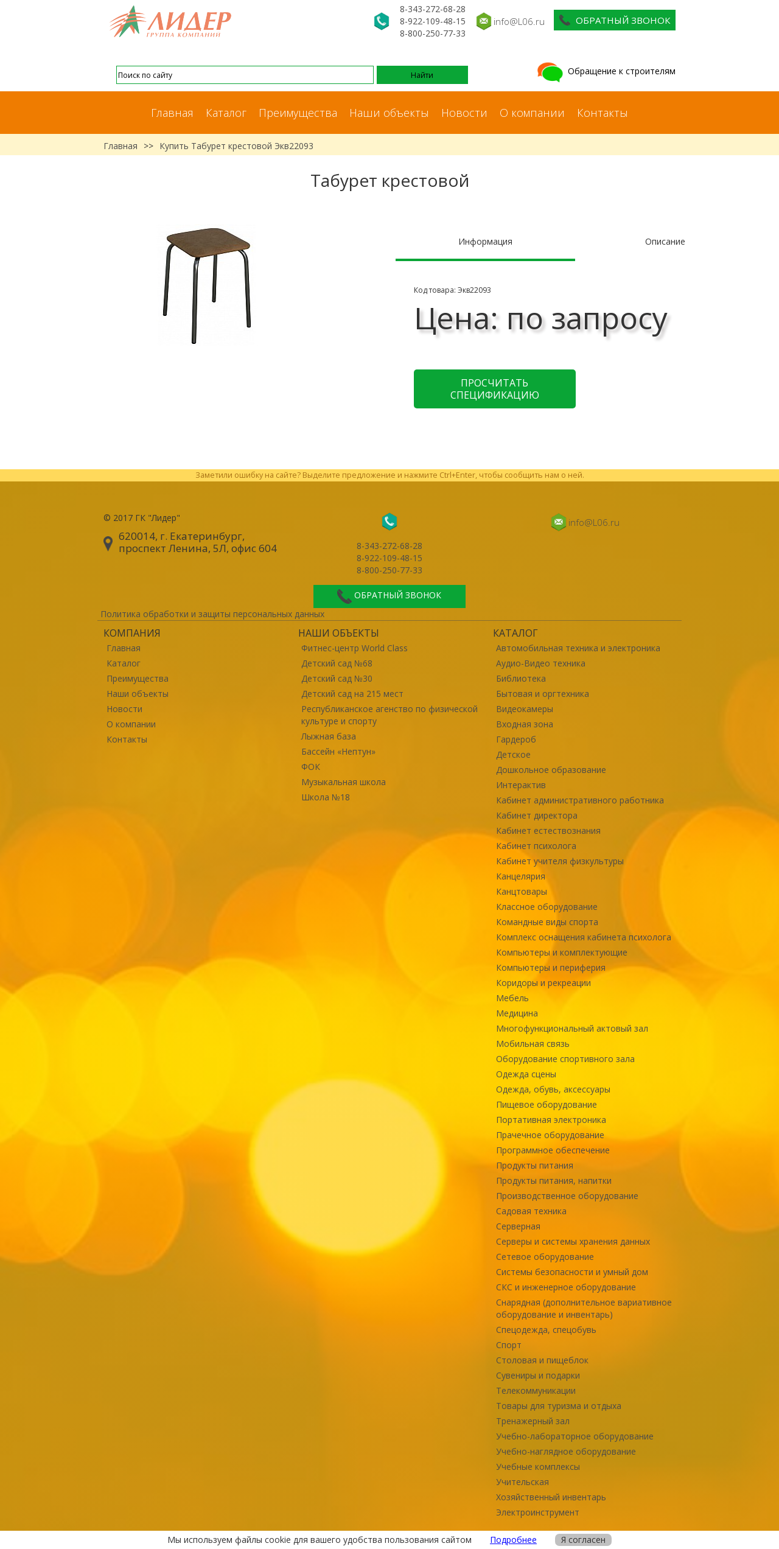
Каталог (226, 112)
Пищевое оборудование (546, 1104)
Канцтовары (521, 891)
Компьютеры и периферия (551, 967)
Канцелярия (520, 876)
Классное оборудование (547, 906)
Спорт (509, 1345)
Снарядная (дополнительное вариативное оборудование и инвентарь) (584, 1308)
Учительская (522, 1482)
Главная (172, 112)
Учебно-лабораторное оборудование (575, 1436)
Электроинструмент (537, 1512)
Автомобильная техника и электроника (578, 648)
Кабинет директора (537, 815)
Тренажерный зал (533, 1421)
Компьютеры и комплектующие (561, 952)
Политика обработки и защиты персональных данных (212, 614)
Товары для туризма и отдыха (558, 1405)
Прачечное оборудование (550, 1135)
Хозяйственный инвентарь (551, 1497)
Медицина (517, 1013)
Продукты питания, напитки (554, 1180)
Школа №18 (325, 797)
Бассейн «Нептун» (338, 751)
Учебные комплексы (538, 1466)
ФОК (310, 766)
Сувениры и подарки (538, 1375)
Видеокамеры (524, 709)
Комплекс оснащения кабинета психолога (583, 937)
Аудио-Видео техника (540, 663)
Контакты (602, 112)
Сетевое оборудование (545, 1256)
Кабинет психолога (536, 845)
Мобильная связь (533, 1043)
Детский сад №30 (336, 678)
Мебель (512, 998)
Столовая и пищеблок (542, 1360)
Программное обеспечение (553, 1150)
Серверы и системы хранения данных (573, 1241)
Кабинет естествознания (548, 830)
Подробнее (513, 1539)
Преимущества (298, 112)
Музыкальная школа (343, 782)
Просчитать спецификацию (494, 389)
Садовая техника (531, 1211)
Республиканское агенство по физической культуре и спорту (389, 715)
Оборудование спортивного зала (565, 1059)
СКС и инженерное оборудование (566, 1287)
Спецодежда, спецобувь (546, 1329)
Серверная (518, 1226)
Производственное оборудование (567, 1195)
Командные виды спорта (547, 922)
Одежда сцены (526, 1074)
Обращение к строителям (605, 71)
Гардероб (516, 739)
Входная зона (524, 724)
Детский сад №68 (336, 663)
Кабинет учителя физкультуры (560, 861)
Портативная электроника (551, 1119)
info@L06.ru (519, 21)
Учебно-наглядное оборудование (566, 1451)
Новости (464, 112)
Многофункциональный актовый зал (572, 1028)
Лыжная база (328, 736)
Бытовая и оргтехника (542, 693)
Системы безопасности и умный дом (572, 1272)
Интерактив (521, 785)
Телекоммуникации (536, 1390)
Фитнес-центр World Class (354, 648)
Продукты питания (534, 1165)
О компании (532, 112)
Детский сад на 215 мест (352, 693)
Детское (513, 754)
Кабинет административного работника (580, 800)
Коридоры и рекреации (543, 982)
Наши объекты (389, 112)
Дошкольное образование (551, 769)
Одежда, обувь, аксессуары (553, 1089)
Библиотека (521, 678)
